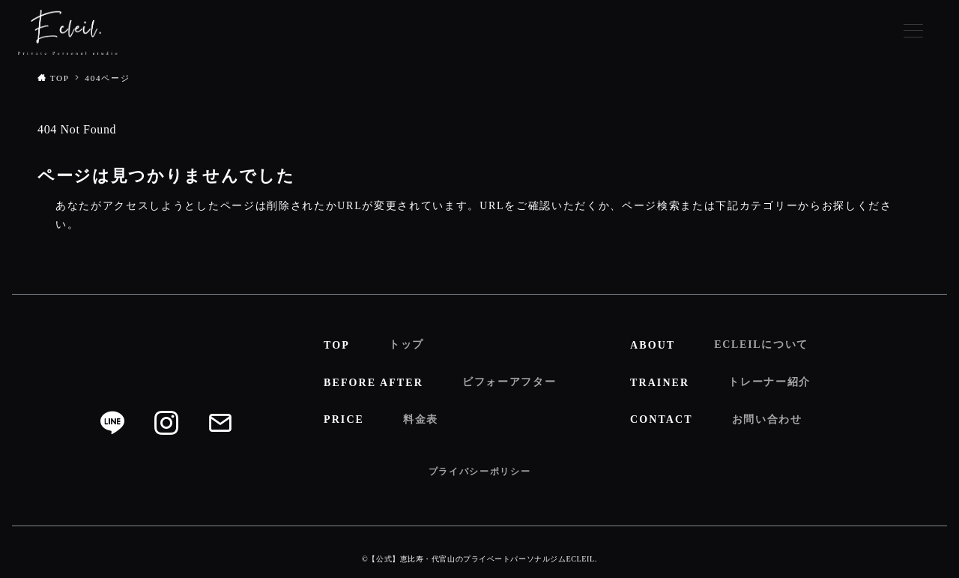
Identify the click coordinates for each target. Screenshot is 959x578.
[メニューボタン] (913, 32)
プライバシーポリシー (480, 471)
